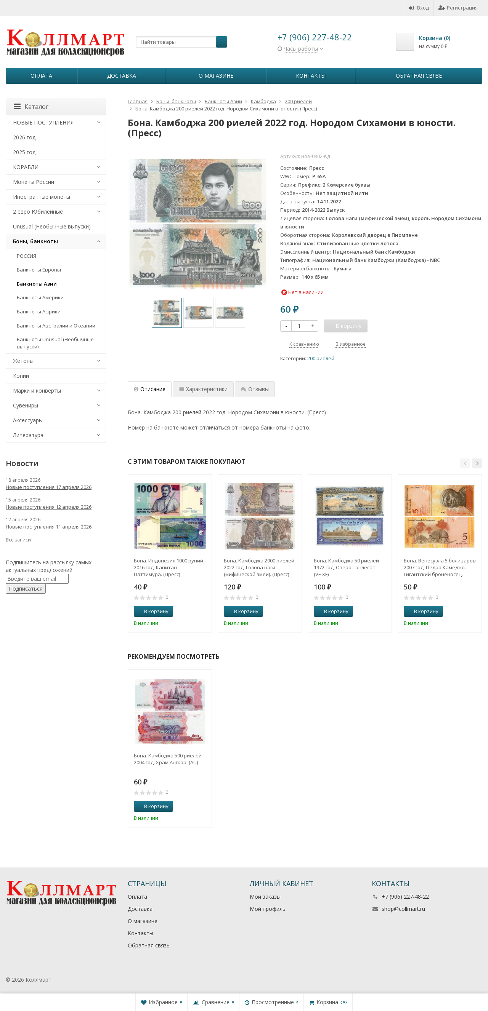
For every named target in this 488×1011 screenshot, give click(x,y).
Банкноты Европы (39, 269)
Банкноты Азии (37, 283)
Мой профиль (268, 908)
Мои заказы (265, 896)
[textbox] (181, 42)
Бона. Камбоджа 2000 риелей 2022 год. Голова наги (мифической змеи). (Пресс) (259, 567)
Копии (21, 375)
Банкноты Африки (39, 311)
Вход (419, 7)
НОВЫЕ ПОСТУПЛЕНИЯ (43, 122)
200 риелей (320, 358)
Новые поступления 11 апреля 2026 (49, 526)
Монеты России (33, 181)
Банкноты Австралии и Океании (56, 325)
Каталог (31, 106)
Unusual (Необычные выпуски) (52, 226)
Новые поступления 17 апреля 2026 (49, 487)
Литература (28, 435)
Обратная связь (419, 75)
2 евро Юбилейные (38, 211)
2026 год (24, 137)
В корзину (152, 611)
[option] (167, 313)
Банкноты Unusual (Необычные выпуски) (55, 343)
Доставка (121, 75)
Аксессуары (28, 420)
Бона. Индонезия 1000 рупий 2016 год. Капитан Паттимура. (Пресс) (168, 567)
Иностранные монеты (41, 196)
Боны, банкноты (35, 241)
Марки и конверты (37, 390)
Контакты (311, 75)
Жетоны (23, 360)
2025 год (24, 152)
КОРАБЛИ (26, 167)
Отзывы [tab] (255, 389)
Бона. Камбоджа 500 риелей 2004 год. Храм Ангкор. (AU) (168, 759)
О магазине (216, 75)
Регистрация (458, 7)
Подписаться (26, 588)
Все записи (18, 540)
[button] (465, 463)
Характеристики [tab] (203, 389)
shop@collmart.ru (403, 908)
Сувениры (25, 405)
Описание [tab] (149, 389)
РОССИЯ (26, 255)
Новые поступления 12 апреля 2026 (49, 506)
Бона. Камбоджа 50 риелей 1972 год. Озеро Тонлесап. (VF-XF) (346, 567)
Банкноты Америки (40, 297)
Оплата (41, 75)
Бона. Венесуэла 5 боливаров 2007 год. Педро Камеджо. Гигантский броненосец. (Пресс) (440, 567)
